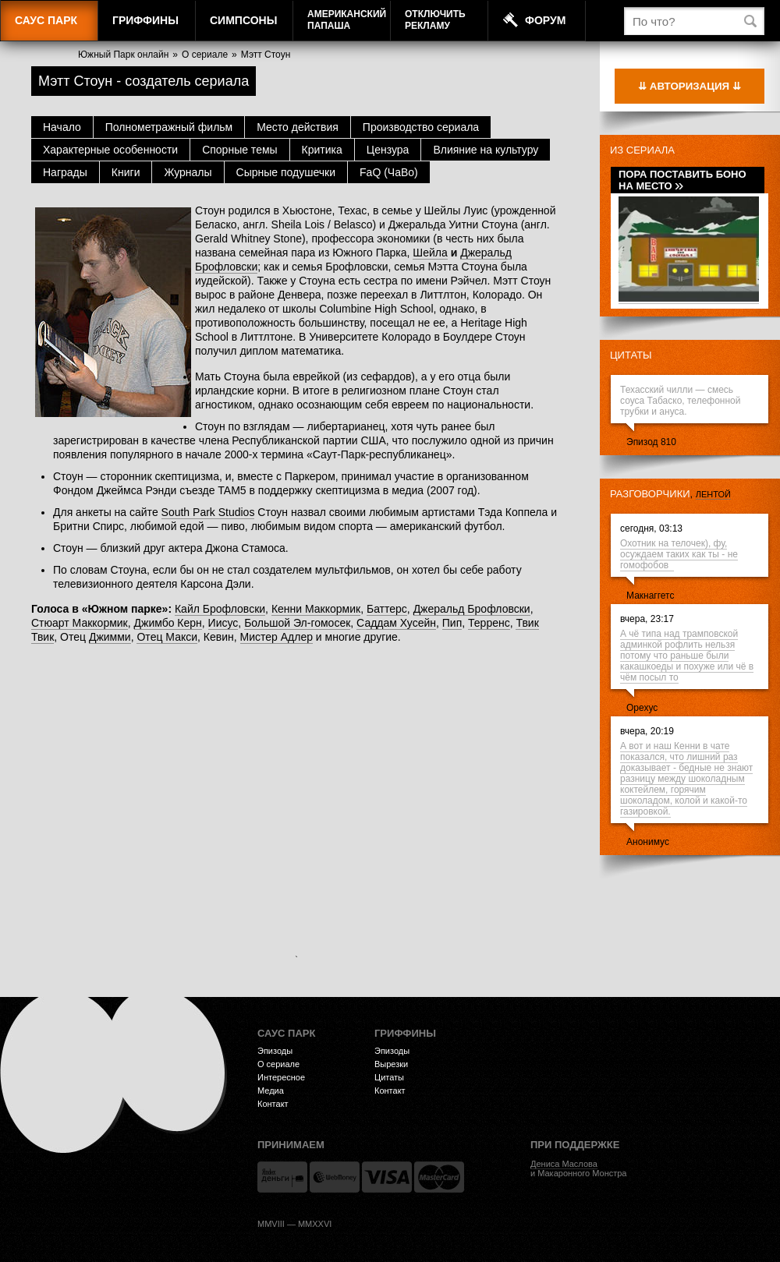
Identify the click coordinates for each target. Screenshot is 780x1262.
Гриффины (145, 20)
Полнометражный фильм (168, 127)
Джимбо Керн (168, 623)
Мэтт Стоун (266, 54)
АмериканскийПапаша (346, 20)
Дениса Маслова (563, 1163)
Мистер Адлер (276, 637)
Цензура (388, 150)
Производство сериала (421, 127)
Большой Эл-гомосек (297, 623)
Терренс (489, 623)
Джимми (110, 637)
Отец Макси (166, 637)
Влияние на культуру (485, 150)
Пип (452, 623)
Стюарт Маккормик (79, 623)
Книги (126, 172)
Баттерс (387, 609)
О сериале (205, 54)
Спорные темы (239, 150)
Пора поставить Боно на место (682, 180)
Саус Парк (46, 20)
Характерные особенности (110, 150)
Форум (545, 20)
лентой (713, 494)
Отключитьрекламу (435, 20)
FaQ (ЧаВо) (389, 172)
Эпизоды (274, 1050)
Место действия (298, 127)
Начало (62, 127)
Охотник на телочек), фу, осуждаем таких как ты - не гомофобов (679, 554)
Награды (65, 172)
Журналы (187, 172)
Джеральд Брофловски (471, 609)
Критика (322, 150)
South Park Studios (208, 512)
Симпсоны (243, 20)
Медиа (270, 1090)
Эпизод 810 (651, 442)
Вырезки (391, 1064)
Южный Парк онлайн (123, 54)
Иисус (223, 623)
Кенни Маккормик (315, 609)
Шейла (430, 252)
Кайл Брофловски (220, 609)
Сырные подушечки (285, 172)
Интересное (281, 1077)
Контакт (273, 1103)
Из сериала (642, 150)
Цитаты (631, 355)
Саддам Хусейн (396, 623)
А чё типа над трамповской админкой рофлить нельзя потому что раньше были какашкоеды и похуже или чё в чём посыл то (686, 655)
